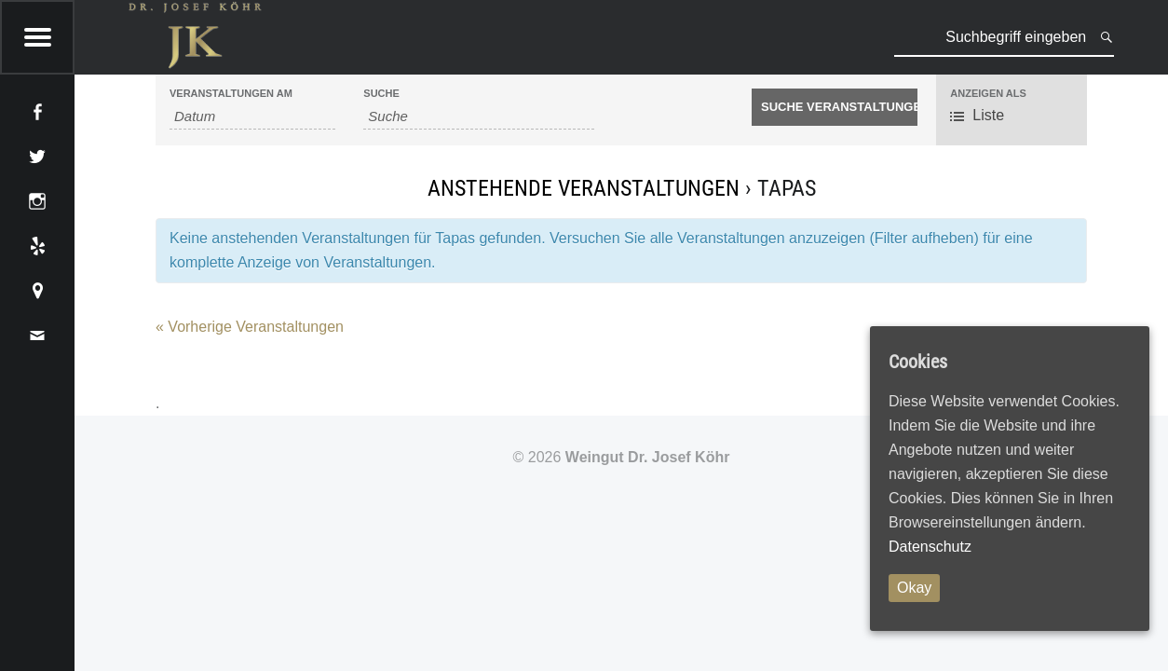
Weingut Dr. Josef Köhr (647, 457)
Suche (381, 94)
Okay (914, 588)
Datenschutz (930, 547)
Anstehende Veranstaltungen (584, 188)
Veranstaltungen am (231, 94)
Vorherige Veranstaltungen (250, 327)
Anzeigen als (988, 94)
